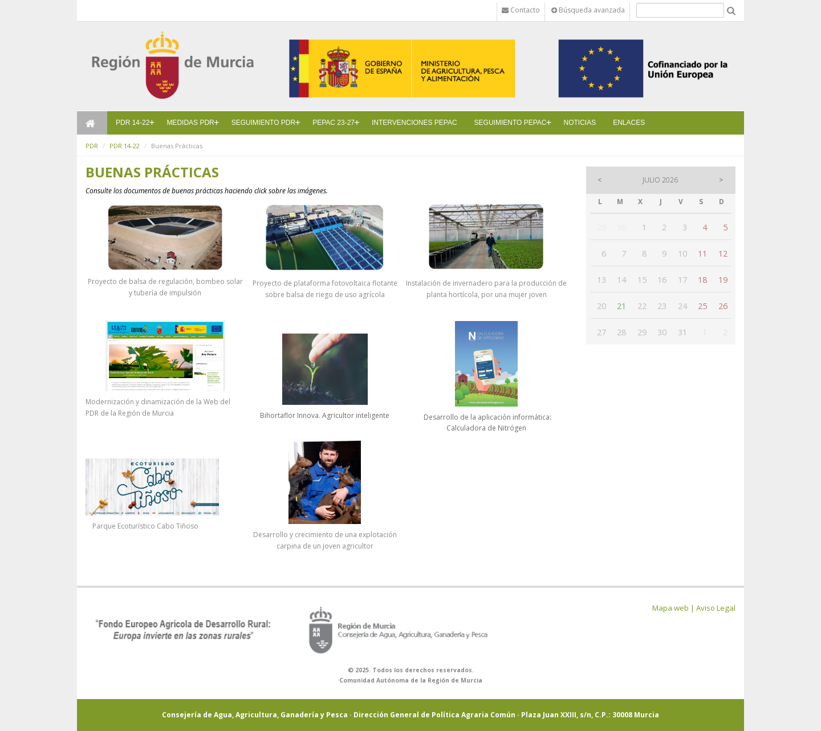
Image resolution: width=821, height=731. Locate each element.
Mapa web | (673, 608)
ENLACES (629, 123)
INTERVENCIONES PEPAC (414, 123)
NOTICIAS (580, 123)
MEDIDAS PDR (190, 123)
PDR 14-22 (132, 123)
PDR (92, 145)
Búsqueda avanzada (588, 10)
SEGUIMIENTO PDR (263, 123)
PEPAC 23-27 (333, 123)
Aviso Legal (715, 608)
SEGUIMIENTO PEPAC (510, 123)
